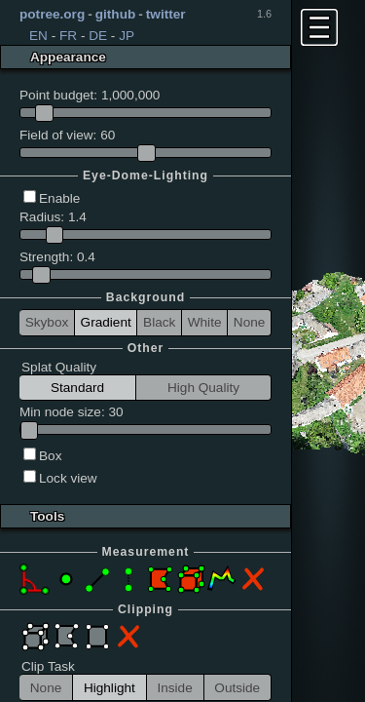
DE (98, 35)
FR (68, 35)
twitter (166, 14)
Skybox (47, 322)
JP (126, 35)
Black (159, 322)
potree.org (52, 14)
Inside (174, 688)
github (115, 14)
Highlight (109, 688)
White (205, 322)
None (250, 322)
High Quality (203, 387)
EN (38, 35)
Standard (77, 387)
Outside (237, 688)
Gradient (106, 322)
